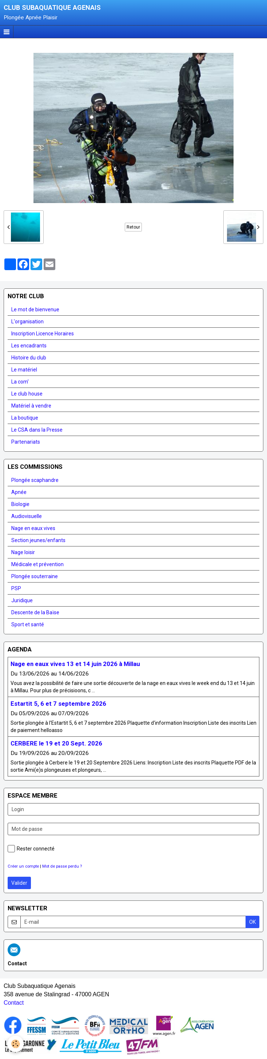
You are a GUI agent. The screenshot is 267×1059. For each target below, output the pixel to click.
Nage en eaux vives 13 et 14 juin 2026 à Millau (75, 663)
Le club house (27, 394)
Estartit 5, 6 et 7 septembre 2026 (58, 703)
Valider (19, 883)
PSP (16, 588)
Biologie (20, 504)
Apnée (19, 492)
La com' (20, 382)
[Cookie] (15, 1044)
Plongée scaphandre (35, 480)
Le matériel (24, 370)
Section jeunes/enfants (38, 540)
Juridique (22, 600)
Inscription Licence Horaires (42, 333)
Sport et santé (27, 624)
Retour (133, 227)
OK (252, 922)
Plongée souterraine (34, 576)
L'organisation (27, 321)
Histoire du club (28, 358)
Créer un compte (23, 866)
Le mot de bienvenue (35, 309)
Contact (14, 1003)
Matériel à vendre (31, 406)
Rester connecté (31, 848)
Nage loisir (23, 552)
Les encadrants (29, 346)
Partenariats (25, 442)
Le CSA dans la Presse (37, 430)
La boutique (24, 418)
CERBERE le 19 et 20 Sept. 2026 (56, 743)
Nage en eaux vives (33, 528)
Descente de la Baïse (35, 612)
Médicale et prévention (37, 564)
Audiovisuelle (26, 516)
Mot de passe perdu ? (62, 866)
